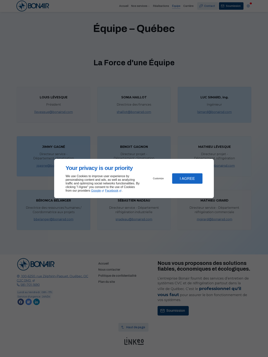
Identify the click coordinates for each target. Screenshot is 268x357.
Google (96, 190)
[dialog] (134, 178)
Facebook (111, 190)
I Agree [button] (187, 178)
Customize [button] (158, 178)
